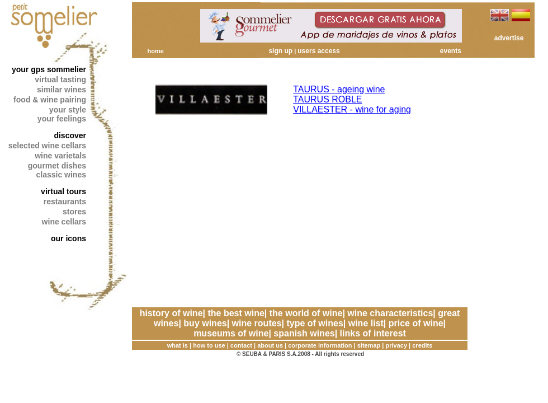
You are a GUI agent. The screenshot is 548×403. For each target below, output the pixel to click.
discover (70, 135)
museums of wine (230, 333)
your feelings (61, 118)
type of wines (314, 323)
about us (270, 345)
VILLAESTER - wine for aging (352, 109)
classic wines (61, 174)
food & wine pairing (49, 99)
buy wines (204, 323)
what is (177, 345)
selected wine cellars (47, 145)
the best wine (235, 313)
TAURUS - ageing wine (339, 89)
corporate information (320, 345)
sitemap (369, 345)
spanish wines (303, 333)
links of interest (373, 333)
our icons (68, 238)
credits (422, 345)
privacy (397, 345)
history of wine (171, 313)
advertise (509, 38)
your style (67, 109)
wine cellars (64, 221)
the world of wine (306, 313)
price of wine (416, 323)
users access (318, 51)
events (450, 51)
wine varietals (60, 155)
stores (74, 211)
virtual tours (63, 191)
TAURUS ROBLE (327, 99)
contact (241, 345)
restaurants (65, 201)
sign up (280, 51)
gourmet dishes (57, 165)
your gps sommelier (49, 69)
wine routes (257, 323)
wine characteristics (390, 313)
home (155, 51)
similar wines (61, 89)
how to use (209, 345)
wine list (366, 323)
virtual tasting (60, 79)
